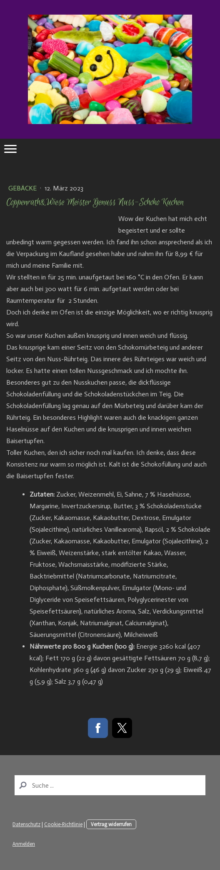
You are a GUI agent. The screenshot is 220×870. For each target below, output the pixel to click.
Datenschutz (26, 824)
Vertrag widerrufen (111, 824)
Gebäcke (23, 188)
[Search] (110, 785)
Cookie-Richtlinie (63, 824)
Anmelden (23, 843)
